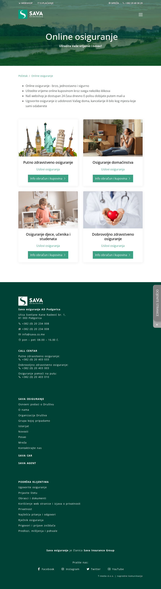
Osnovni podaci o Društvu (36, 404)
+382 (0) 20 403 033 (35, 359)
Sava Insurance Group (99, 550)
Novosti (23, 431)
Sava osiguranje (57, 550)
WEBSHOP (27, 3)
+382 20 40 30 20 (134, 3)
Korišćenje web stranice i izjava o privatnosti (49, 503)
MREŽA (115, 3)
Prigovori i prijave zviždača (36, 525)
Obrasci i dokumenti (32, 498)
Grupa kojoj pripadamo (34, 420)
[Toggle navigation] (141, 14)
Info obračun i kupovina (48, 178)
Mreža (22, 442)
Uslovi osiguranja (48, 169)
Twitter (93, 569)
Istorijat (23, 426)
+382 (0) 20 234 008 (35, 323)
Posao (22, 437)
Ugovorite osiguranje (32, 487)
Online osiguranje (42, 76)
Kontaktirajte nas (30, 448)
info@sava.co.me (33, 334)
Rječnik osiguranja (31, 520)
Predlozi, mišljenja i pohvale (37, 531)
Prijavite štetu (27, 493)
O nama (23, 409)
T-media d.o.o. (106, 576)
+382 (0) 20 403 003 (35, 368)
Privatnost (25, 509)
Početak (23, 76)
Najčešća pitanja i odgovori (37, 514)
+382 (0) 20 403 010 (35, 377)
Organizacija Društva (32, 415)
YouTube (116, 569)
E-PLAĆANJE (46, 3)
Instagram (70, 569)
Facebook (45, 569)
